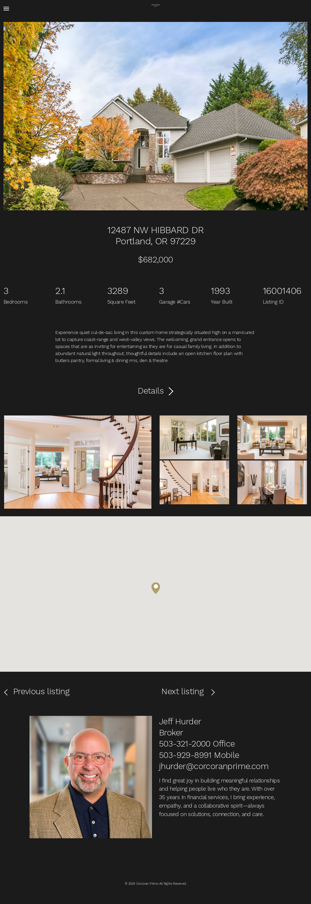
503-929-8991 (185, 755)
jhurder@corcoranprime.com (214, 766)
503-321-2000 (184, 744)
